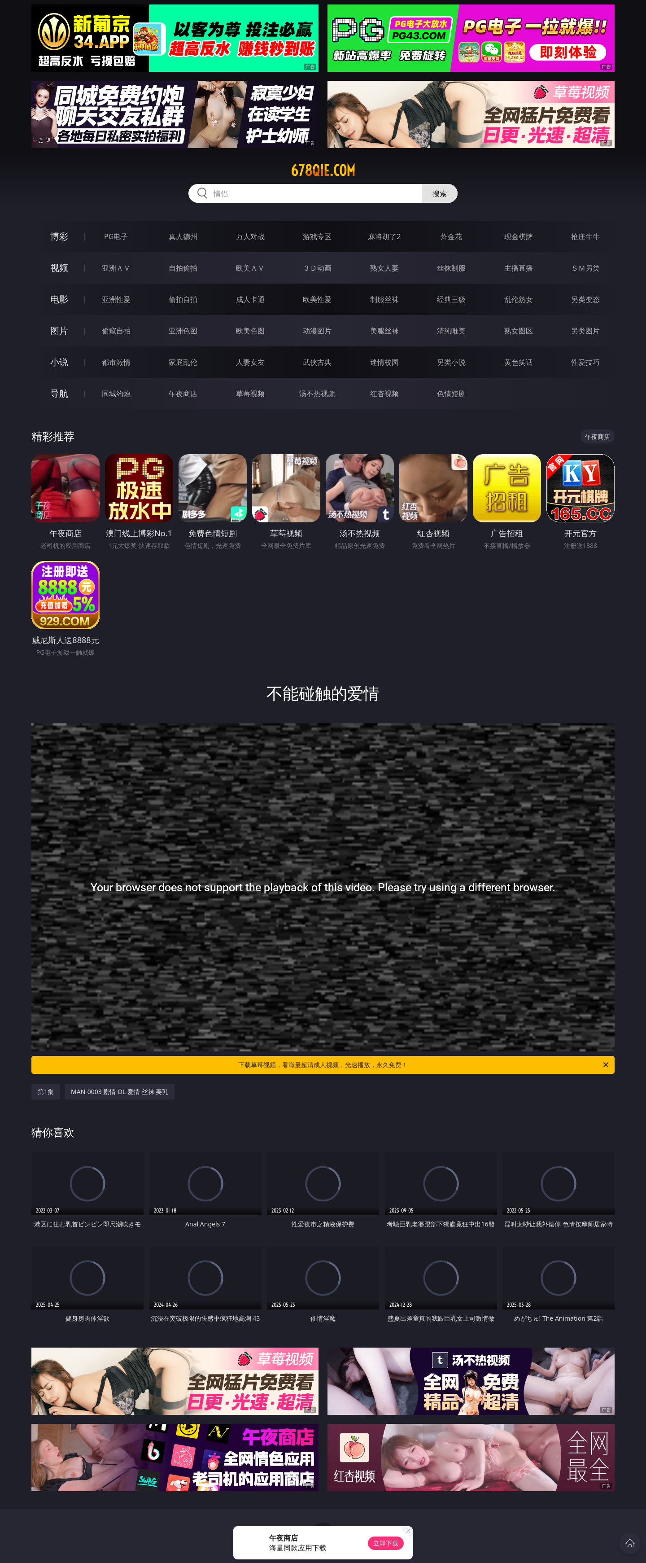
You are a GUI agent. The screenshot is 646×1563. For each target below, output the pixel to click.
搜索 (439, 193)
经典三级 (451, 299)
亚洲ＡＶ (116, 268)
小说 (59, 362)
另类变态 (585, 299)
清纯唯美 (451, 331)
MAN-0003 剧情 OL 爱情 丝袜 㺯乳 (119, 1091)
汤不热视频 (317, 393)
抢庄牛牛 (585, 236)
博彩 (59, 236)
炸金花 (451, 236)
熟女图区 (518, 331)
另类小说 (451, 362)
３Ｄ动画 (317, 268)
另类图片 (585, 331)
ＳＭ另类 (585, 268)
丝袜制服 (451, 268)
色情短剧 (451, 393)
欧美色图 (250, 331)
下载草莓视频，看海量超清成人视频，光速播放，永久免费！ (424, 1065)
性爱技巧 (585, 362)
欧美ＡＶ (250, 268)
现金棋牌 (518, 236)
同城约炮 (116, 393)
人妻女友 (250, 362)
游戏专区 (317, 236)
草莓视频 (250, 393)
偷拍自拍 (183, 299)
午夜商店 (183, 393)
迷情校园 (384, 362)
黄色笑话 (518, 362)
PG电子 (116, 236)
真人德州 (183, 236)
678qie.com (323, 171)
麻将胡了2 (384, 236)
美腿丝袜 (384, 331)
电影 (59, 299)
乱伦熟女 (518, 299)
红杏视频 (384, 393)
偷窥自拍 (116, 331)
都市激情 (116, 362)
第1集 (46, 1091)
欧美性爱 (317, 299)
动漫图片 (317, 331)
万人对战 (250, 236)
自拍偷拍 (183, 268)
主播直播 (518, 268)
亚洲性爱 (116, 299)
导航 (59, 393)
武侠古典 (317, 362)
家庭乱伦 (183, 362)
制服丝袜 (384, 299)
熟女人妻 (384, 268)
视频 (59, 268)
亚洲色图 (183, 331)
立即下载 (385, 1543)
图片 (59, 330)
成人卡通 (250, 299)
